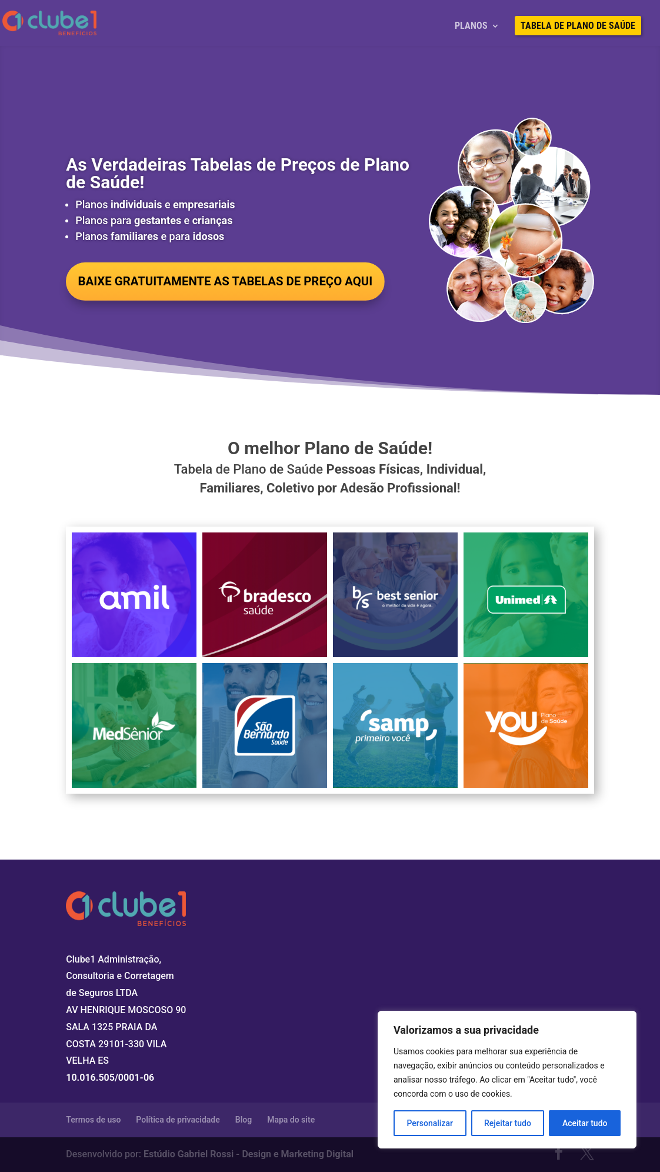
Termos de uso (93, 1119)
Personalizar (430, 1123)
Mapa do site (291, 1119)
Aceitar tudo (585, 1123)
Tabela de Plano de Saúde (578, 26)
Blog (243, 1119)
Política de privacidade (177, 1119)
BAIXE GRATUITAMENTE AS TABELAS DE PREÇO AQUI (238, 282)
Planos (471, 26)
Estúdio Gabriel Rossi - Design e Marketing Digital (249, 1154)
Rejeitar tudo (507, 1123)
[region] (507, 1079)
